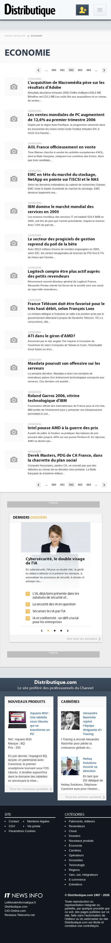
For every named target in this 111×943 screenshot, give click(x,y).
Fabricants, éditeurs (82, 821)
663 (80, 70)
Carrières (75, 850)
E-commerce (77, 879)
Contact (14, 821)
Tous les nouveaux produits (29, 789)
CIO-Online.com (15, 910)
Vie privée (33, 826)
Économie (75, 845)
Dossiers (74, 836)
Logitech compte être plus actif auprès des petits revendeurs (64, 274)
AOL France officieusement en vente (62, 147)
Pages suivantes (104, 70)
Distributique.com (16, 906)
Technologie (77, 865)
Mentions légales (38, 821)
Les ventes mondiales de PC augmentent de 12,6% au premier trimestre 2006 (66, 117)
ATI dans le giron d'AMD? (51, 336)
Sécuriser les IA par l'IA (49, 611)
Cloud (73, 831)
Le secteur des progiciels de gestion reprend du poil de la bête (61, 242)
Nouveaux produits (81, 840)
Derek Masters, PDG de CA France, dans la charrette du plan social (65, 458)
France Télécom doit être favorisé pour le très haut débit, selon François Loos (66, 306)
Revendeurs (77, 826)
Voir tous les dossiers (82, 638)
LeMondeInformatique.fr (20, 902)
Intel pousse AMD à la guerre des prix (63, 428)
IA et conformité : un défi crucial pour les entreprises (56, 620)
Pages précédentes (38, 70)
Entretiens (75, 884)
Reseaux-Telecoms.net (20, 915)
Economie (36, 36)
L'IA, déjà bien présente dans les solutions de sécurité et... (56, 596)
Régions (74, 870)
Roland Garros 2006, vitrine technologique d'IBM (54, 398)
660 (54, 70)
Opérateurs (76, 855)
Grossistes (76, 860)
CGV (12, 826)
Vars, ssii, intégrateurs (83, 874)
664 (88, 70)
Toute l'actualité (15, 36)
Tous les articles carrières (83, 797)
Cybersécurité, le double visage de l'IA (55, 561)
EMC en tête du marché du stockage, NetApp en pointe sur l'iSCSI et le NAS (63, 177)
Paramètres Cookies (22, 831)
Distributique (30, 9)
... (46, 70)
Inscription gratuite (82, 10)
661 (62, 70)
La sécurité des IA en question (54, 604)
